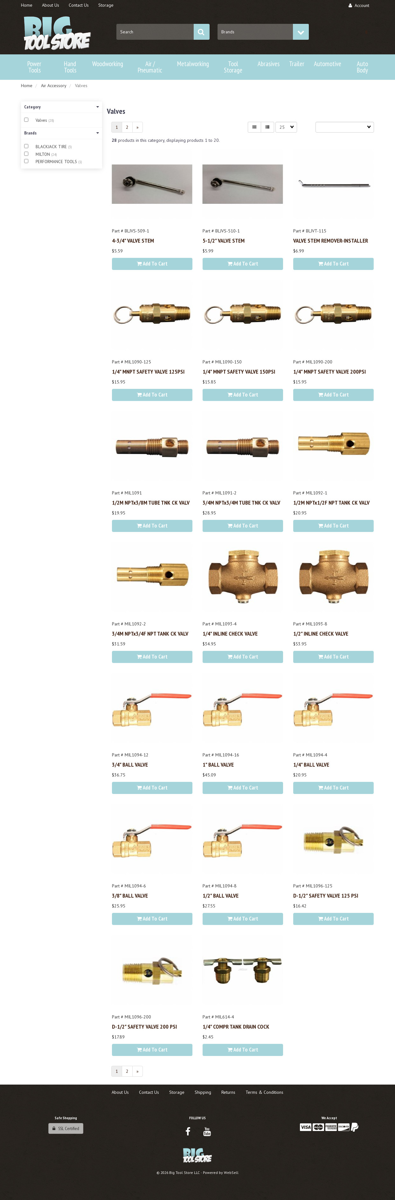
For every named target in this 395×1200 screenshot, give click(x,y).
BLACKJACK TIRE (52, 146)
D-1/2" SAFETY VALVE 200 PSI (144, 1026)
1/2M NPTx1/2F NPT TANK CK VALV (331, 502)
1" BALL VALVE (218, 764)
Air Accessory (53, 85)
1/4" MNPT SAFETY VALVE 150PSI (239, 371)
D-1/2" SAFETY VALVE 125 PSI (325, 895)
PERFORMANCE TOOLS (57, 161)
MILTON (43, 154)
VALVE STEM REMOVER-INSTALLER (330, 240)
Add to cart (152, 263)
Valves (42, 120)
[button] (366, 32)
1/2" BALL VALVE (221, 895)
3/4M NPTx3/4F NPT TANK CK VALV (150, 633)
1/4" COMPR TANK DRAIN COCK (236, 1026)
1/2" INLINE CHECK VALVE (320, 633)
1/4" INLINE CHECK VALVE (230, 633)
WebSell (231, 1172)
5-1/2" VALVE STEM (224, 240)
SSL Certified (65, 1128)
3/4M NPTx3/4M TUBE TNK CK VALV (241, 502)
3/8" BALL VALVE (130, 895)
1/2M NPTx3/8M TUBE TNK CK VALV (151, 502)
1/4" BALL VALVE (311, 764)
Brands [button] (61, 133)
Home (26, 85)
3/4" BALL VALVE (130, 764)
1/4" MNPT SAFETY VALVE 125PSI (148, 371)
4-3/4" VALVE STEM (133, 240)
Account (359, 5)
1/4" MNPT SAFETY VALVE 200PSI (329, 371)
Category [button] (61, 107)
